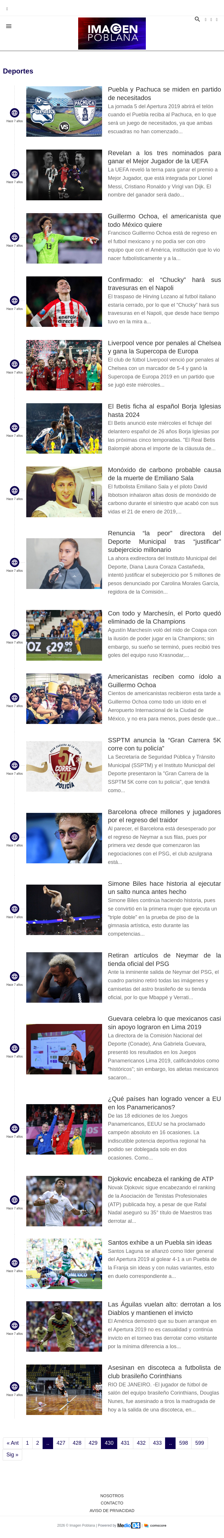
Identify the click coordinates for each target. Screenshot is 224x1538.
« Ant (13, 1443)
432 (141, 1443)
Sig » (12, 1455)
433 (157, 1443)
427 (61, 1443)
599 (199, 1443)
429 (93, 1443)
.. (47, 1443)
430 (109, 1443)
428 (77, 1443)
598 (183, 1443)
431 (125, 1443)
